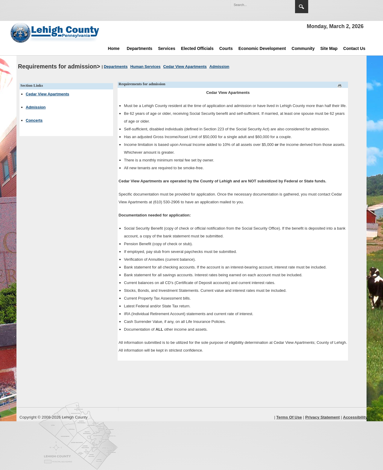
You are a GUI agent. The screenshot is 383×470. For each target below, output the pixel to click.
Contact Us (354, 48)
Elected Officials (197, 48)
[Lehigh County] (55, 32)
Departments (140, 48)
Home (114, 48)
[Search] (256, 5)
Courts (226, 48)
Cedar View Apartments (47, 94)
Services (166, 48)
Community (303, 48)
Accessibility (355, 417)
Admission (35, 107)
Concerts (34, 120)
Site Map (329, 48)
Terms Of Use (289, 417)
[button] (277, 4)
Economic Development (262, 48)
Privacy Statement (322, 417)
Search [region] (301, 6)
